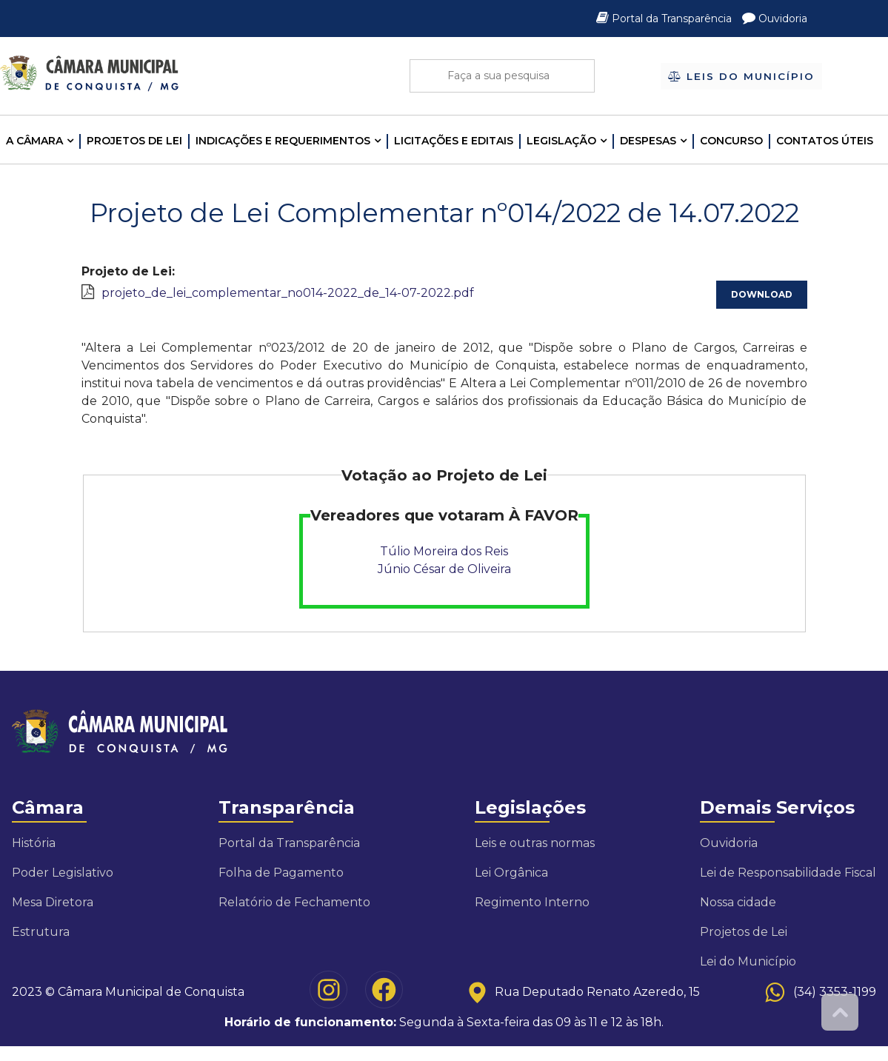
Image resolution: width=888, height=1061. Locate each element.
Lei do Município (748, 961)
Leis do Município (741, 75)
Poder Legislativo (62, 873)
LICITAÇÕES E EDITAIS (453, 140)
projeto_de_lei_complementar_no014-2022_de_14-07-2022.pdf (287, 293)
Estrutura (41, 932)
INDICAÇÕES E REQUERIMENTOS (283, 140)
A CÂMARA (34, 140)
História (34, 843)
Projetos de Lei (134, 140)
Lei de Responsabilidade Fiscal (788, 873)
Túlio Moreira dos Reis (444, 551)
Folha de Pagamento (281, 873)
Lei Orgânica (511, 873)
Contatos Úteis (824, 140)
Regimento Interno (532, 902)
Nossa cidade (738, 902)
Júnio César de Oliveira (444, 569)
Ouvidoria (774, 18)
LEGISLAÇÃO (561, 140)
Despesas (648, 140)
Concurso (731, 140)
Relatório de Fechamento (294, 902)
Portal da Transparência (665, 18)
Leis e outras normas (535, 843)
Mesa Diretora (52, 902)
